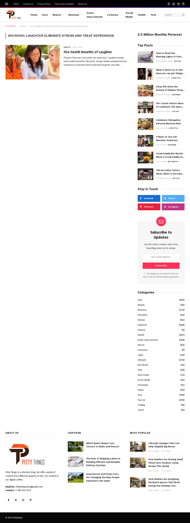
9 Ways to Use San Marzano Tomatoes (167, 138)
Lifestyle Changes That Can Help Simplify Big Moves (163, 445)
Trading (141, 405)
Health (142, 14)
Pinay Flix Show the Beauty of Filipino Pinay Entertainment (169, 88)
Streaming (143, 385)
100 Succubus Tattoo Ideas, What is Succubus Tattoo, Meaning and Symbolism (169, 172)
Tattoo (177, 61)
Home (16, 4)
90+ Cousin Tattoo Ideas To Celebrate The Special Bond (170, 105)
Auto (45, 14)
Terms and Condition (64, 4)
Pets (140, 370)
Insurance (143, 350)
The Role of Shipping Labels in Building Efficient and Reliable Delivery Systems (103, 462)
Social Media (129, 14)
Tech (153, 14)
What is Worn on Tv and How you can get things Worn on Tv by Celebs (169, 71)
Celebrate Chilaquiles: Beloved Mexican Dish (168, 122)
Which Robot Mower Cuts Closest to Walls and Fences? (103, 445)
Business (73, 14)
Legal (140, 355)
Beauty (57, 14)
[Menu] (6, 4)
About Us (82, 4)
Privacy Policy (43, 4)
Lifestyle (112, 14)
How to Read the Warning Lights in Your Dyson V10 (168, 55)
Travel (141, 410)
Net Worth (173, 161)
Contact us (28, 4)
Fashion (141, 320)
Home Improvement (95, 14)
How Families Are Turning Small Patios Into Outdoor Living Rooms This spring (165, 462)
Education (142, 315)
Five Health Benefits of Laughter (88, 52)
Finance (141, 330)
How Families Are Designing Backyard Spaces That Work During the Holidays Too (164, 482)
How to (141, 345)
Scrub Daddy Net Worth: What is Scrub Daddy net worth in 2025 (170, 155)
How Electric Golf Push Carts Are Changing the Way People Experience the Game (103, 477)
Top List (141, 400)
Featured (176, 95)
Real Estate (143, 375)
